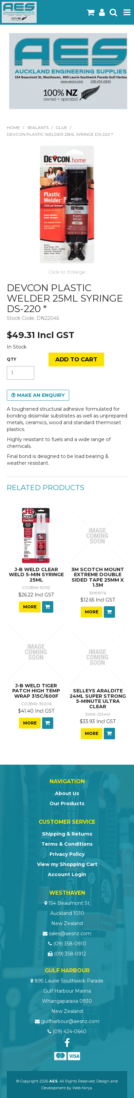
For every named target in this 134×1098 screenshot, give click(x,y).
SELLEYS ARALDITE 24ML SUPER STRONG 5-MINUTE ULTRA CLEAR (98, 698)
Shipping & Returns (67, 834)
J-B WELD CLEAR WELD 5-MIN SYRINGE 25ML (36, 574)
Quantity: (11, 359)
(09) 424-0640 (70, 1031)
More (30, 606)
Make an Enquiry (41, 395)
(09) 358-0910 (69, 944)
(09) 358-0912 (70, 954)
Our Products (67, 803)
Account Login (67, 874)
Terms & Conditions (67, 844)
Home (13, 127)
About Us (67, 793)
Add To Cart (47, 607)
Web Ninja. (82, 1088)
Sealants (38, 127)
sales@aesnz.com (70, 933)
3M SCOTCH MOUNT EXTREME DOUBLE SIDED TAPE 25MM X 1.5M (97, 577)
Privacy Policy (67, 854)
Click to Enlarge (67, 272)
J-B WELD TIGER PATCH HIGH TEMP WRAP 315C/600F (36, 691)
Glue (61, 127)
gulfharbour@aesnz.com (70, 1021)
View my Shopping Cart (67, 864)
